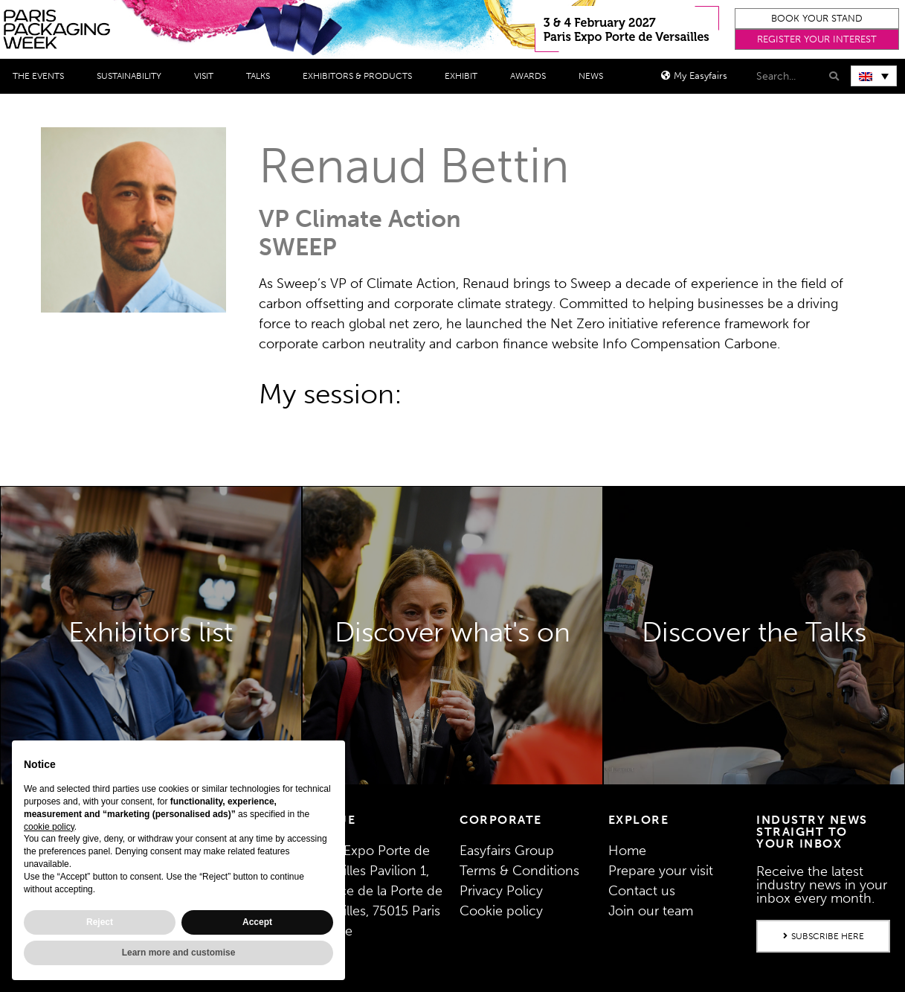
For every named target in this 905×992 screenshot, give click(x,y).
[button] (817, 18)
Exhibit (465, 75)
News (595, 75)
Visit (207, 75)
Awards (531, 75)
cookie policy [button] (49, 827)
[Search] (832, 76)
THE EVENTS (42, 75)
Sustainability (133, 75)
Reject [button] (99, 922)
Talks (261, 75)
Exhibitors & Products (361, 75)
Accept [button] (257, 922)
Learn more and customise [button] (179, 952)
